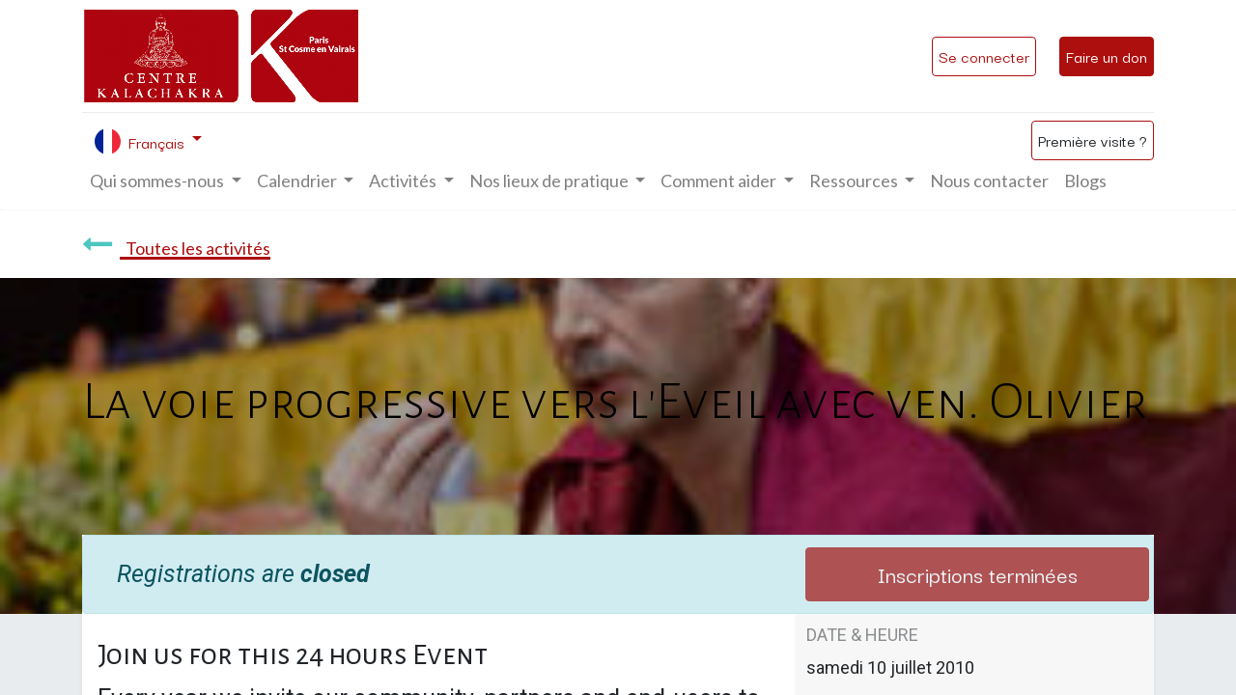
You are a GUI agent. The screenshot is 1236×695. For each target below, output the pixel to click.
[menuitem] (989, 181)
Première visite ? (1092, 140)
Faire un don (1106, 56)
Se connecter (984, 56)
